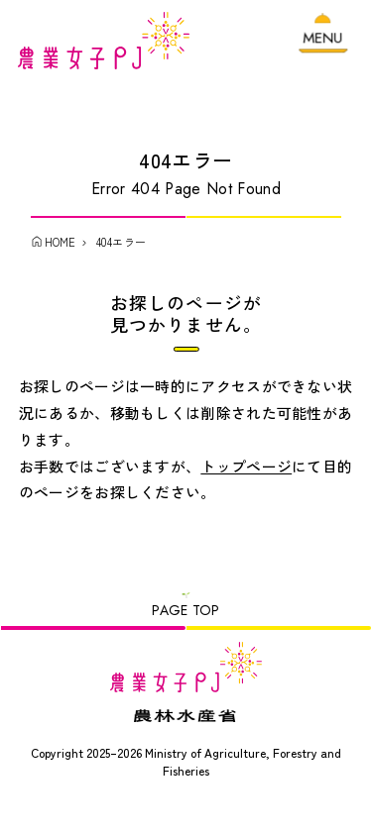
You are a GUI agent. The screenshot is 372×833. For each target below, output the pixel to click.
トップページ (246, 475)
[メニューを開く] (324, 41)
